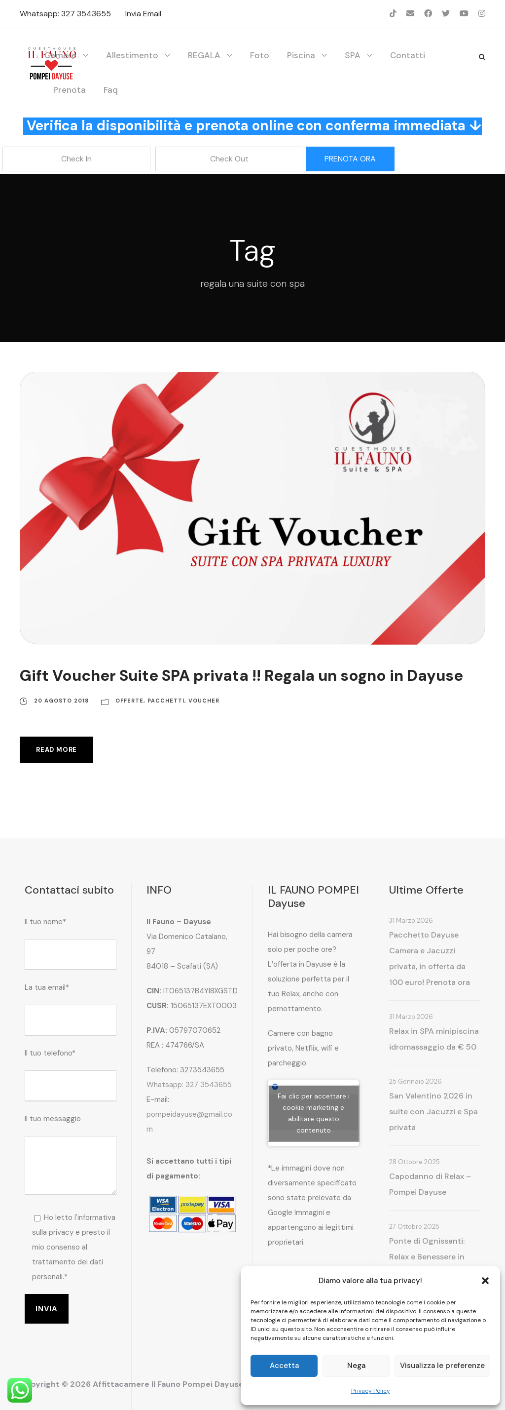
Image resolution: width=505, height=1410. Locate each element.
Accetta (284, 1366)
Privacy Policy (370, 1391)
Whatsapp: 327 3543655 (65, 13)
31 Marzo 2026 (411, 920)
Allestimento (132, 55)
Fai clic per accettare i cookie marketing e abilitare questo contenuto (314, 1113)
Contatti (407, 55)
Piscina (301, 55)
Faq (111, 89)
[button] (485, 1281)
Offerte (129, 700)
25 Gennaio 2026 (415, 1081)
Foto (259, 55)
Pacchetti (165, 700)
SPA (353, 55)
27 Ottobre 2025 (414, 1226)
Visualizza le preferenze (442, 1366)
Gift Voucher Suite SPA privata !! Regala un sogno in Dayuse (241, 676)
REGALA (204, 55)
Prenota (69, 89)
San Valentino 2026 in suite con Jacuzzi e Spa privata (433, 1112)
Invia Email (143, 13)
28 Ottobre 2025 (414, 1162)
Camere (60, 55)
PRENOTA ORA (350, 159)
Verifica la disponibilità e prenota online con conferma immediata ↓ (254, 126)
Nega (356, 1366)
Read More (56, 749)
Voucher (203, 700)
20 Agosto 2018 (61, 700)
